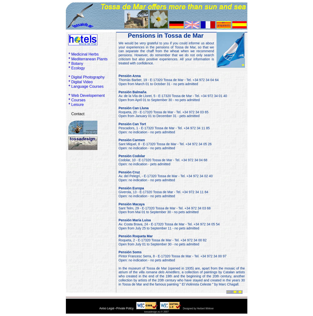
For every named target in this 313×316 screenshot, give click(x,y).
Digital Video (82, 82)
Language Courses (87, 86)
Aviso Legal (106, 308)
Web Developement (88, 95)
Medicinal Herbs (85, 54)
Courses (78, 100)
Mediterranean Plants (89, 59)
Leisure (77, 105)
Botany (77, 64)
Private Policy (125, 308)
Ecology (78, 68)
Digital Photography (88, 77)
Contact (78, 114)
